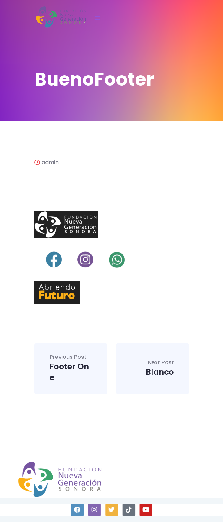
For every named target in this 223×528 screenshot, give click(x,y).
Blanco (160, 368)
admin (46, 162)
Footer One (71, 368)
